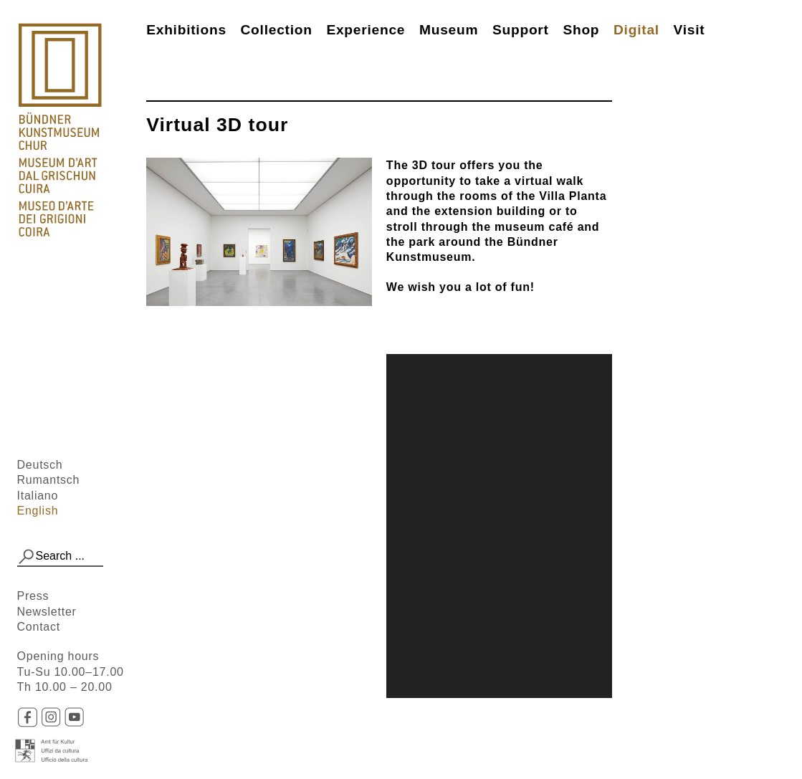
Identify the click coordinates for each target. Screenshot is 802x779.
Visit (689, 29)
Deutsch (40, 465)
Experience (365, 29)
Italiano (38, 495)
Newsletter (47, 612)
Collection (276, 29)
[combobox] (60, 557)
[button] (26, 557)
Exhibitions (186, 29)
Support (520, 29)
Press (33, 596)
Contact (38, 627)
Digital (636, 29)
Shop (581, 29)
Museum (448, 29)
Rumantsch (48, 480)
